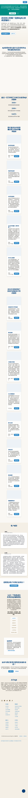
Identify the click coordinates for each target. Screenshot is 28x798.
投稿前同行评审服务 (18, 762)
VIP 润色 (6, 763)
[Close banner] (18, 13)
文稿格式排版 (17, 767)
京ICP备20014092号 (5, 796)
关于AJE (16, 779)
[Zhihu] (4, 756)
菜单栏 (25, 2)
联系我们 (16, 778)
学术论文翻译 (7, 767)
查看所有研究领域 (11, 692)
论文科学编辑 (7, 765)
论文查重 (16, 772)
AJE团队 (16, 781)
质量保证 (7, 783)
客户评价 (16, 783)
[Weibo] (7, 756)
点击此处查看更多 (14, 627)
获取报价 (17, 713)
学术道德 (7, 781)
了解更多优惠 (12, 13)
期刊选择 (16, 765)
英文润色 (7, 762)
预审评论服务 (17, 763)
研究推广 (16, 770)
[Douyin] (12, 756)
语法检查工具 (7, 770)
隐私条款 (21, 792)
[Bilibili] (2, 756)
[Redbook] (10, 756)
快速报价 (7, 779)
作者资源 (7, 778)
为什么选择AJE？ (5, 33)
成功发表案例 (17, 785)
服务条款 (25, 792)
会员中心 (7, 785)
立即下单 (13, 33)
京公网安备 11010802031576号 (15, 796)
